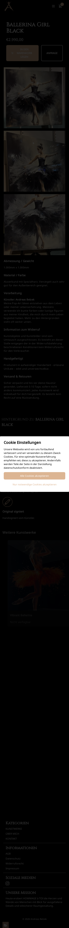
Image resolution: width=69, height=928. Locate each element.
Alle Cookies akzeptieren (34, 476)
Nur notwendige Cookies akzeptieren (35, 484)
